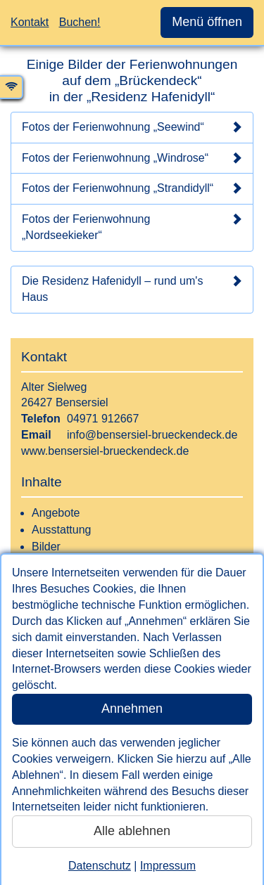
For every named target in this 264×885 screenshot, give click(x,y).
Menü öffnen (207, 22)
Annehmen (132, 709)
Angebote (56, 513)
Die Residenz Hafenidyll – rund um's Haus (132, 288)
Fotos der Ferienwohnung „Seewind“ (132, 127)
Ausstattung (62, 530)
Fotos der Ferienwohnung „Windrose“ (132, 158)
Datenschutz (99, 866)
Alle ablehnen (132, 831)
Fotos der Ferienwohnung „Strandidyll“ (132, 188)
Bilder (46, 547)
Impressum (168, 866)
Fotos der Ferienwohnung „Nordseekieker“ (132, 226)
